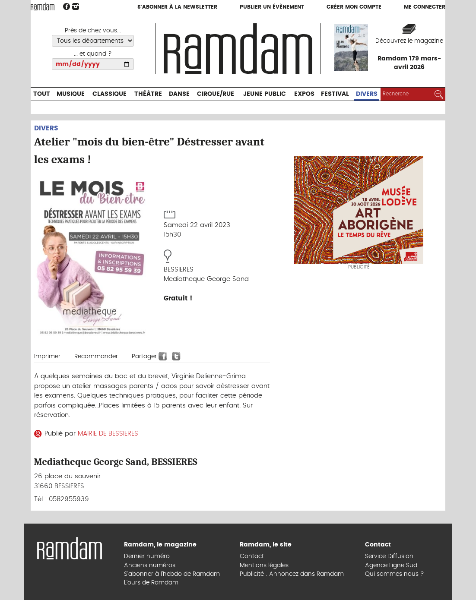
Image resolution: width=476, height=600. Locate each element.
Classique (109, 94)
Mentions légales (264, 565)
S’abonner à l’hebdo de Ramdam (172, 574)
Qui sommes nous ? (394, 574)
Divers (367, 94)
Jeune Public (264, 94)
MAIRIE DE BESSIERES (108, 433)
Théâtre (148, 94)
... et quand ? (93, 54)
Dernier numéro (147, 556)
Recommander (96, 357)
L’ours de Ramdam (151, 583)
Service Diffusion (389, 556)
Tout (41, 94)
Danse (179, 94)
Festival (335, 94)
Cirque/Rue (215, 94)
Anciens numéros (149, 565)
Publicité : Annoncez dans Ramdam (292, 574)
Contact (252, 556)
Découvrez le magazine (409, 41)
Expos (304, 94)
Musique (71, 94)
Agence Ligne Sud (391, 565)
